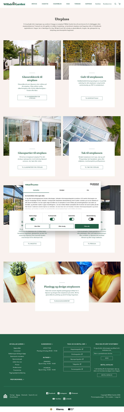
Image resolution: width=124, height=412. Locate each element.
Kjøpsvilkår (17, 348)
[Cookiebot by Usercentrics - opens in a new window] (91, 184)
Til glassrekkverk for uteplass (32, 97)
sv (36, 395)
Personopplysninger (97, 397)
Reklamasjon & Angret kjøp (17, 354)
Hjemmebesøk (17, 359)
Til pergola (92, 244)
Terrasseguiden (77, 369)
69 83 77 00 (47, 348)
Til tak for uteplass (92, 167)
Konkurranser (17, 367)
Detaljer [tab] (62, 190)
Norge (18, 395)
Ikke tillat (37, 226)
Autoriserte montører (17, 356)
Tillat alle (87, 226)
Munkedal (47, 368)
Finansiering (17, 370)
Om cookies (109, 397)
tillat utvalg (62, 226)
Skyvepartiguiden (77, 359)
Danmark (24, 395)
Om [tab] (88, 190)
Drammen (47, 362)
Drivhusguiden (77, 354)
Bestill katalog (106, 375)
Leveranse (17, 351)
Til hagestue (32, 244)
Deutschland (14, 397)
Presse (17, 365)
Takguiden (77, 364)
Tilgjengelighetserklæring (17, 373)
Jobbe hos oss (17, 362)
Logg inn (117, 397)
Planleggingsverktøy (62, 301)
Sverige (12, 395)
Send (106, 358)
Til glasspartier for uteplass (32, 167)
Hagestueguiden (77, 349)
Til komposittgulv (91, 98)
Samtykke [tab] (36, 190)
